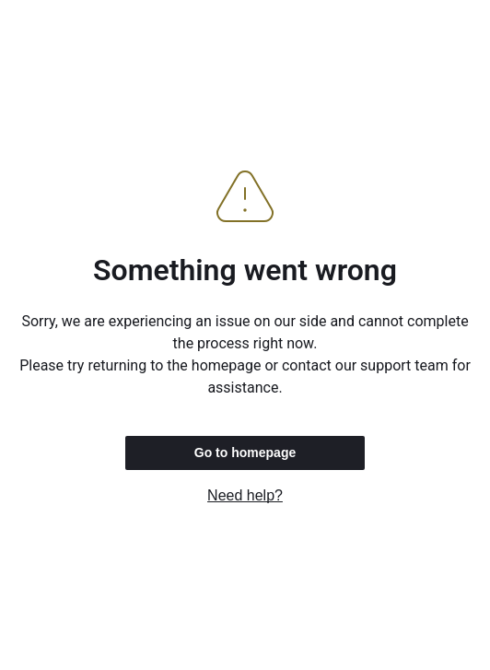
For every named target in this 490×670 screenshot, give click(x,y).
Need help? (245, 495)
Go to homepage (245, 452)
